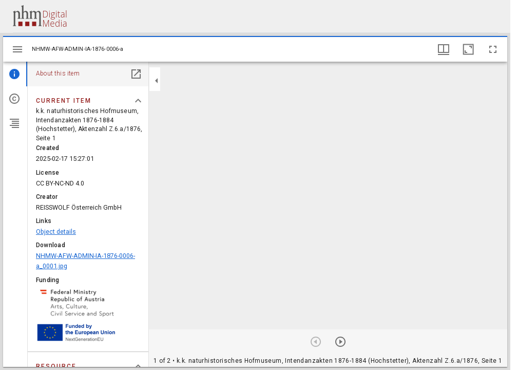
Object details (56, 231)
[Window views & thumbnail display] (443, 49)
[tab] (15, 74)
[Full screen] (493, 49)
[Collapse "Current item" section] (138, 101)
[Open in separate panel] (136, 74)
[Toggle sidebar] (17, 49)
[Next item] (340, 341)
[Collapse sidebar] (156, 81)
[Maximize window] (468, 49)
